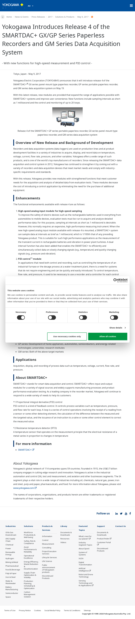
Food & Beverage (13, 570)
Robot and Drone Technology (86, 576)
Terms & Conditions (72, 610)
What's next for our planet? (85, 538)
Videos (63, 543)
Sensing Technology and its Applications (85, 583)
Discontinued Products (47, 577)
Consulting (46, 548)
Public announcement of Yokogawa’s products (48, 569)
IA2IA (81, 559)
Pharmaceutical (12, 566)
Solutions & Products (65, 16)
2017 (50, 16)
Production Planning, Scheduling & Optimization (29, 585)
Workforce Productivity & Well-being (29, 535)
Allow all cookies (107, 336)
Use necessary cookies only (67, 336)
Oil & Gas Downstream (11, 534)
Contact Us (121, 526)
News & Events (22, 16)
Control (45, 540)
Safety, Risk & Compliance (29, 542)
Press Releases (39, 16)
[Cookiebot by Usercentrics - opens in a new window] (115, 280)
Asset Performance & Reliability (30, 549)
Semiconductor (12, 593)
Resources (64, 539)
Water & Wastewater (11, 582)
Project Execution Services (49, 553)
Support (101, 526)
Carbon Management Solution (29, 594)
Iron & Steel (10, 577)
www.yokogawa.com (25, 488)
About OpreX (84, 549)
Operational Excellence (29, 557)
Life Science (47, 561)
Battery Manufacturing (12, 588)
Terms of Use (9, 610)
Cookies (37, 610)
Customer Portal (104, 543)
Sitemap (87, 610)
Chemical (9, 545)
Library (64, 526)
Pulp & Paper (11, 574)
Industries (11, 526)
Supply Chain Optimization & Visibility (30, 575)
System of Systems (83, 554)
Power (8, 549)
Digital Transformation (85, 564)
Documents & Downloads (66, 534)
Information (47, 537)
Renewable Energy (10, 553)
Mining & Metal (12, 562)
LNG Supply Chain (10, 540)
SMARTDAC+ (26, 450)
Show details (115, 328)
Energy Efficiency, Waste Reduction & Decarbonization (31, 565)
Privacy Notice (25, 610)
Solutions (29, 526)
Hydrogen (10, 559)
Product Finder (103, 539)
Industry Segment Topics (85, 544)
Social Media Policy (52, 610)
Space (8, 597)
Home (9, 16)
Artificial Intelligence (84, 570)
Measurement (48, 544)
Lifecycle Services (49, 558)
